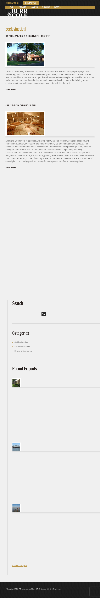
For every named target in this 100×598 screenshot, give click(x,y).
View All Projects (19, 565)
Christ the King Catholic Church (20, 105)
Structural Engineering (23, 351)
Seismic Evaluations (22, 347)
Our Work (46, 7)
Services (22, 7)
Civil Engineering (21, 342)
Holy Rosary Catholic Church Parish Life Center (27, 36)
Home (11, 7)
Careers (57, 7)
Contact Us (31, 3)
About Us (34, 7)
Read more (10, 89)
